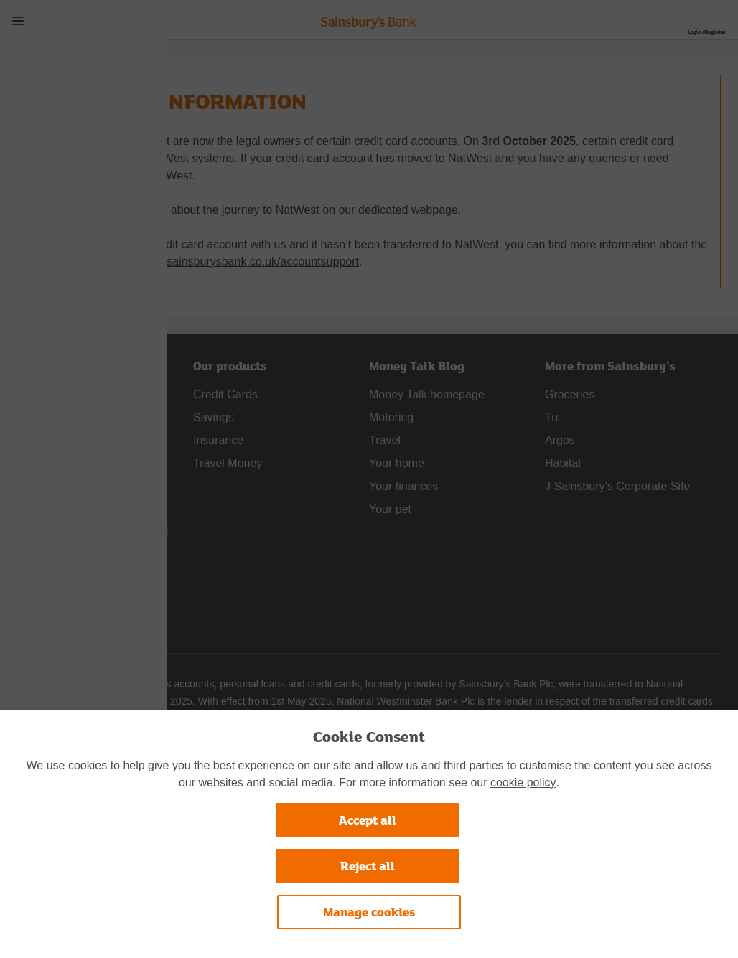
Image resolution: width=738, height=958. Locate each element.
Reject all (367, 866)
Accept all (367, 820)
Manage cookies (369, 912)
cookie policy (523, 782)
